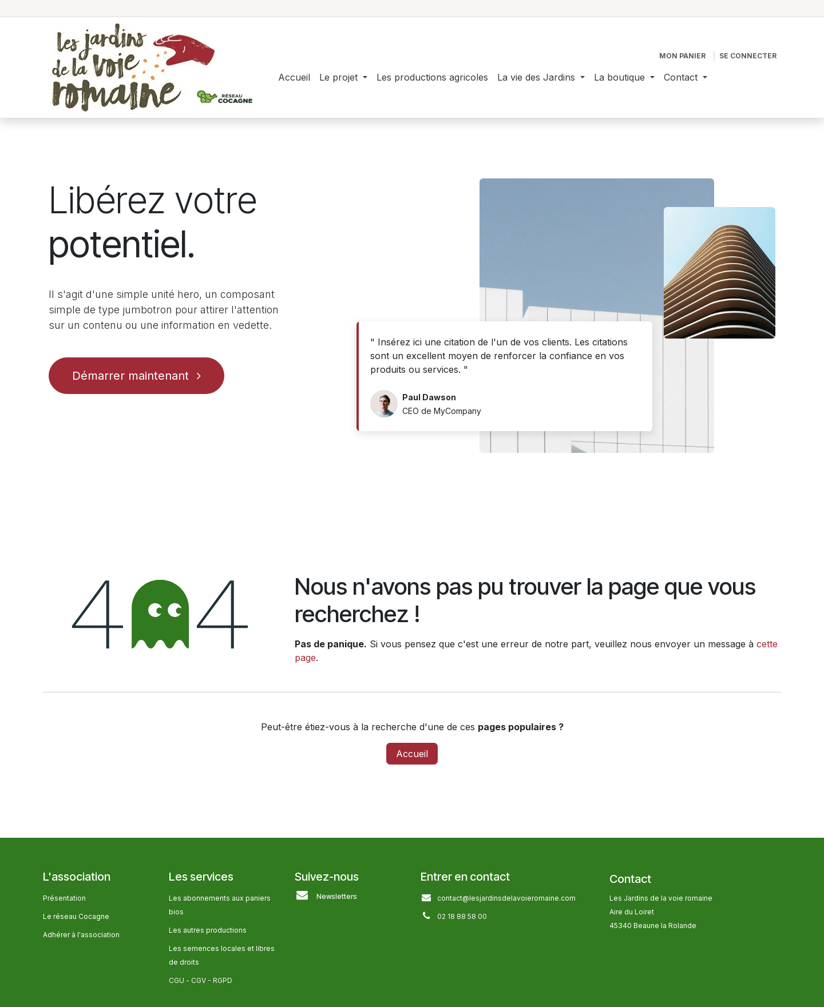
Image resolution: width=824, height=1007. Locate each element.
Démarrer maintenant (136, 376)
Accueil (412, 753)
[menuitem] (294, 77)
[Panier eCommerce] (682, 56)
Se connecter (748, 55)
